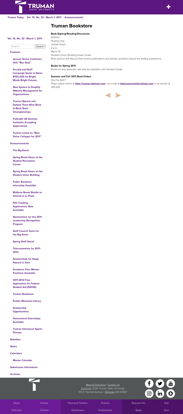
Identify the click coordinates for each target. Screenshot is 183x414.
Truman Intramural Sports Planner (27, 330)
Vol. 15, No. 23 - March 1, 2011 (44, 17)
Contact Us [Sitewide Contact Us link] (114, 384)
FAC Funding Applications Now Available (23, 206)
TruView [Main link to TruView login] (44, 410)
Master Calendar (22, 360)
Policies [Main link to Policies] (105, 403)
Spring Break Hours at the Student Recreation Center (28, 161)
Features (15, 52)
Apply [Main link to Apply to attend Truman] (138, 410)
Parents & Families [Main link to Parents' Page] (78, 403)
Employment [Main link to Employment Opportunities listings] (105, 410)
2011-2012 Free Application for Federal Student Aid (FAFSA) (26, 283)
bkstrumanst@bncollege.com (136, 83)
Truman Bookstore (23, 294)
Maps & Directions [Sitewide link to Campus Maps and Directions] (96, 384)
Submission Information (24, 367)
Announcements (74, 17)
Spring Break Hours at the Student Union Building (28, 173)
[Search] (22, 46)
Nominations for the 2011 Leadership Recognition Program (27, 220)
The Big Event (21, 150)
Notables (15, 339)
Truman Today (16, 17)
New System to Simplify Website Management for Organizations (27, 91)
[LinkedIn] (160, 393)
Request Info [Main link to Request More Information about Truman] (138, 403)
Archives (15, 374)
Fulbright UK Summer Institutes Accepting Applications (25, 122)
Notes (13, 346)
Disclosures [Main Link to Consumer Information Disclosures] (77, 410)
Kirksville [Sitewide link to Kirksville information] (109, 392)
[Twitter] (160, 383)
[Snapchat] (171, 393)
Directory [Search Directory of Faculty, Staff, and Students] (17, 410)
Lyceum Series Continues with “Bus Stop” (27, 61)
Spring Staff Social (23, 241)
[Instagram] (149, 393)
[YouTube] (171, 383)
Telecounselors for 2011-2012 (27, 250)
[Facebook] (149, 383)
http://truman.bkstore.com (90, 83)
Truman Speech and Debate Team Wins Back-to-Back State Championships (27, 106)
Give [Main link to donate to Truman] (166, 410)
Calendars (16, 353)
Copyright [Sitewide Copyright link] (86, 388)
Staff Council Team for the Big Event (26, 233)
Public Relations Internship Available (24, 183)
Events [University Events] (44, 403)
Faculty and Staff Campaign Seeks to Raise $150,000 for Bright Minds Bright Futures (27, 75)
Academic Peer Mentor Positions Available (26, 271)
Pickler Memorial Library (27, 301)
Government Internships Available (27, 320)
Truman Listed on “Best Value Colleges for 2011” (27, 134)
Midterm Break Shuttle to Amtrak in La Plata (27, 194)
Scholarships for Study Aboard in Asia (26, 260)
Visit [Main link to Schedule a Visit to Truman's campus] (166, 403)
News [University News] (17, 403)
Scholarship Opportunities (21, 309)
